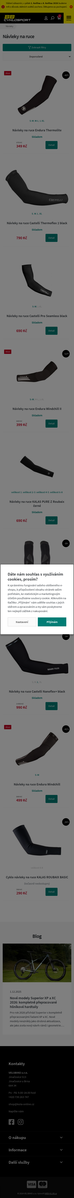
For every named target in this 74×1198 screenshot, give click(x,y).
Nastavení (22, 622)
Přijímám (52, 622)
